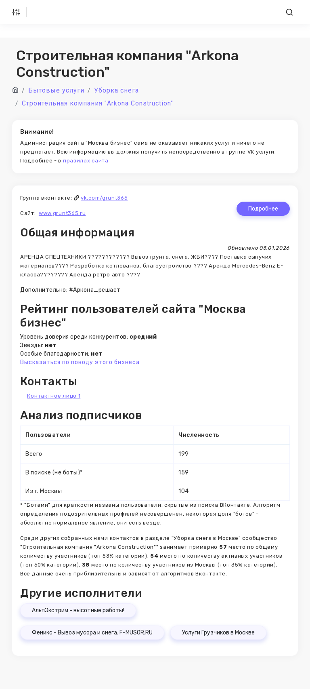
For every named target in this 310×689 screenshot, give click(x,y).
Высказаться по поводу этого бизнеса (80, 362)
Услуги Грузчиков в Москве (218, 632)
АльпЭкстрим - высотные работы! (78, 610)
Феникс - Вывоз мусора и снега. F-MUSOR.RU (92, 632)
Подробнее (263, 208)
